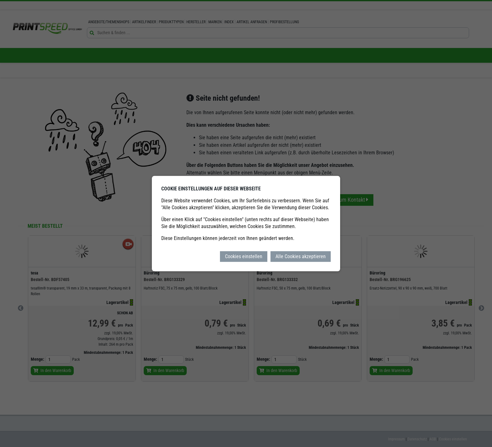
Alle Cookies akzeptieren (300, 256)
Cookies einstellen (243, 256)
